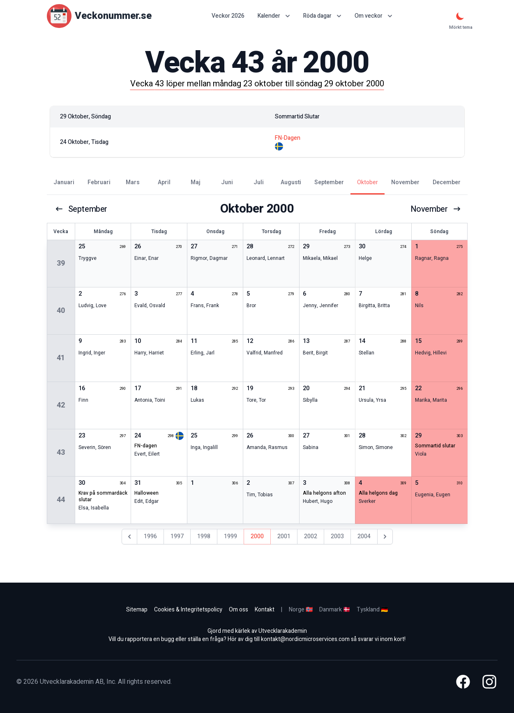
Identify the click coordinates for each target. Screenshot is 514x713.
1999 (230, 536)
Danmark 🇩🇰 (334, 609)
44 (61, 499)
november (435, 209)
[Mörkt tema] (460, 16)
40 (61, 310)
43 (61, 452)
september (81, 209)
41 (61, 357)
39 (61, 263)
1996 (150, 536)
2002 (310, 536)
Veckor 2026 (228, 16)
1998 (203, 536)
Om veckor (373, 16)
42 (61, 405)
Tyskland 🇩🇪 (372, 609)
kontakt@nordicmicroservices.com (305, 639)
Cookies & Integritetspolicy (188, 609)
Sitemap (137, 609)
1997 (177, 536)
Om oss (238, 609)
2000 (257, 536)
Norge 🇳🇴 (301, 609)
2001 (283, 536)
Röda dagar (322, 16)
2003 (337, 536)
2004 (364, 536)
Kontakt (264, 609)
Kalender (274, 16)
